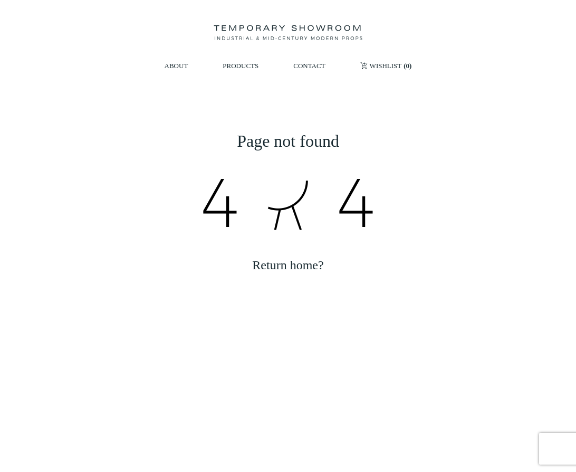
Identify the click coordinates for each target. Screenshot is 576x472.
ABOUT (176, 65)
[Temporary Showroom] (287, 32)
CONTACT (309, 65)
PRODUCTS (240, 65)
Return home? (287, 265)
